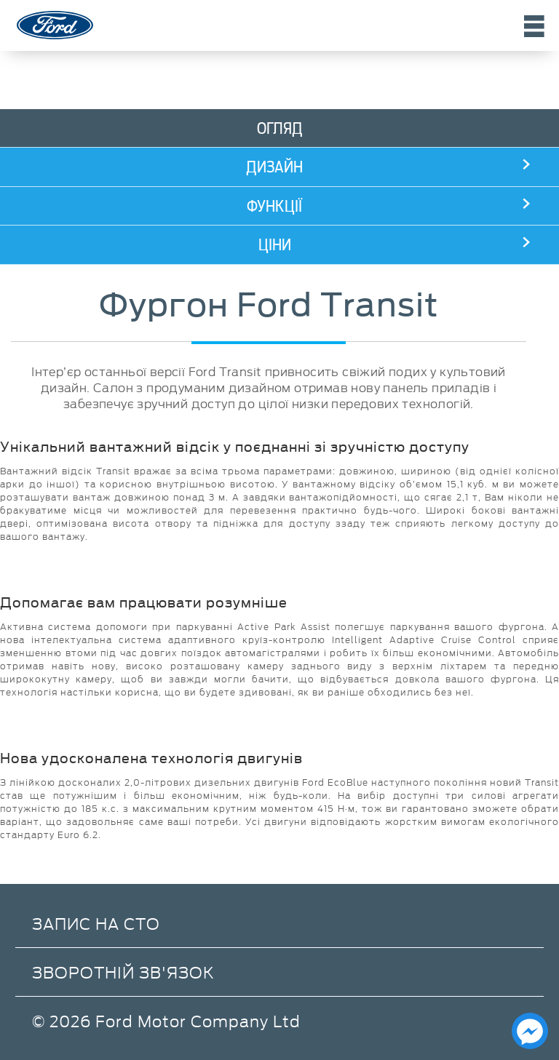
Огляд (280, 128)
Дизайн (274, 167)
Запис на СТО (96, 923)
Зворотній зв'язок (123, 971)
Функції (274, 206)
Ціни (274, 245)
